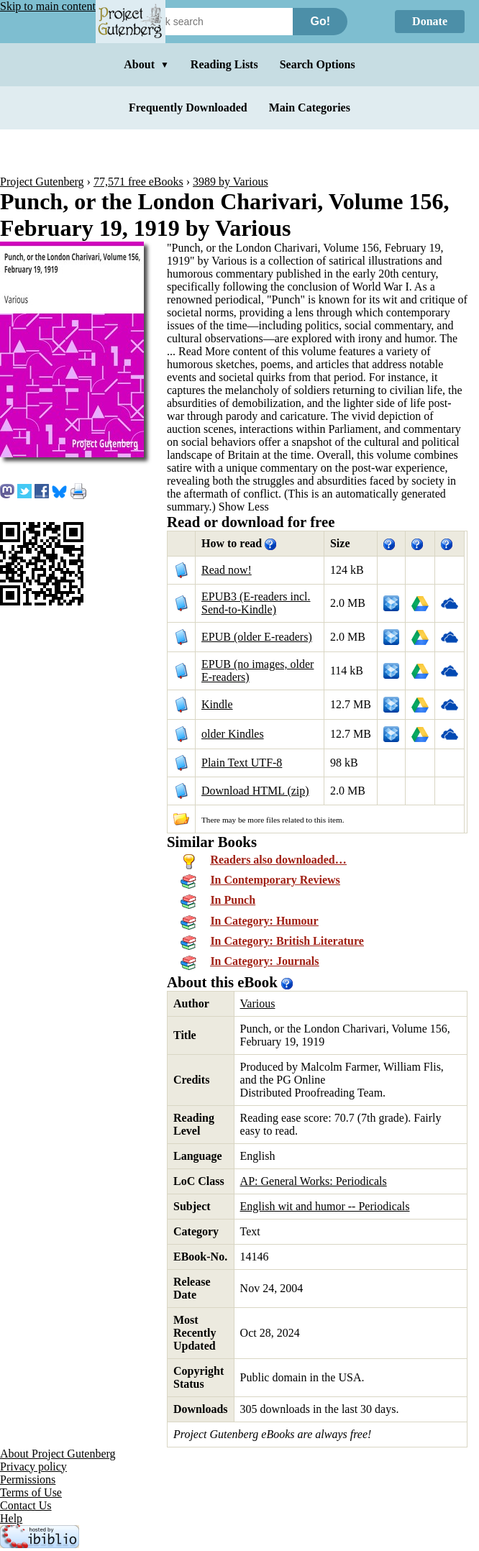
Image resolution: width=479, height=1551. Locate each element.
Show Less (244, 506)
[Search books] (212, 21)
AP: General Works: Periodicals (313, 1181)
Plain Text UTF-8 (241, 762)
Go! (320, 21)
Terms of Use (31, 1492)
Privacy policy (33, 1466)
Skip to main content (48, 6)
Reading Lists (224, 64)
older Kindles (232, 734)
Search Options (317, 64)
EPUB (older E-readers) (256, 637)
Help (11, 1518)
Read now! (226, 570)
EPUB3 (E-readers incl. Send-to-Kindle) (256, 603)
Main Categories (309, 107)
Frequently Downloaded (188, 107)
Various (257, 1003)
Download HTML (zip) (255, 790)
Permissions (27, 1479)
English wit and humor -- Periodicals (325, 1206)
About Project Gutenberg (58, 1453)
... (200, 351)
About (146, 64)
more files (263, 819)
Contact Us (26, 1505)
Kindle (217, 704)
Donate (429, 21)
